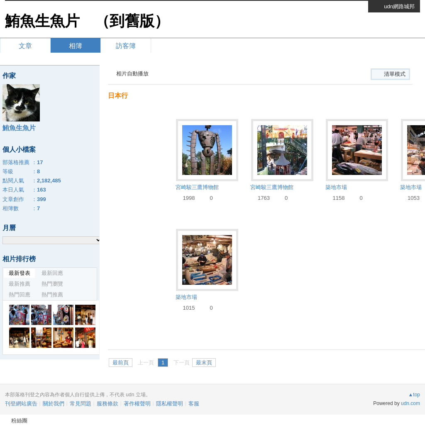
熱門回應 (19, 294)
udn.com (410, 403)
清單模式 (394, 74)
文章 (25, 45)
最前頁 (120, 362)
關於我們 (53, 403)
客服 (193, 403)
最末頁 (204, 362)
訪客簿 (126, 45)
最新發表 (19, 273)
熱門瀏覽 (52, 284)
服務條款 (107, 403)
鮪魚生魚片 (42, 20)
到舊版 (132, 20)
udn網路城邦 (399, 6)
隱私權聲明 (169, 403)
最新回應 (52, 273)
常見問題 (80, 403)
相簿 (75, 45)
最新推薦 (19, 284)
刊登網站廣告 (21, 403)
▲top (414, 395)
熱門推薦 (52, 294)
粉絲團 (19, 420)
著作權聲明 (137, 403)
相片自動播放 (132, 73)
